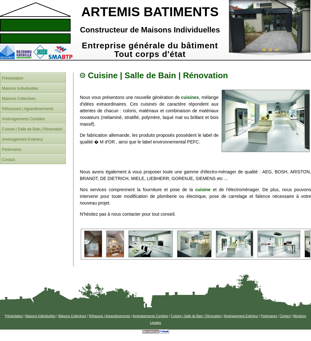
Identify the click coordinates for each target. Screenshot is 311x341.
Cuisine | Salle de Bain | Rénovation (196, 316)
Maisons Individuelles (40, 316)
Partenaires (269, 316)
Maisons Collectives (72, 316)
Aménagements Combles (150, 316)
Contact (285, 316)
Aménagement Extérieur (241, 316)
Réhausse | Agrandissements (109, 316)
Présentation (14, 316)
